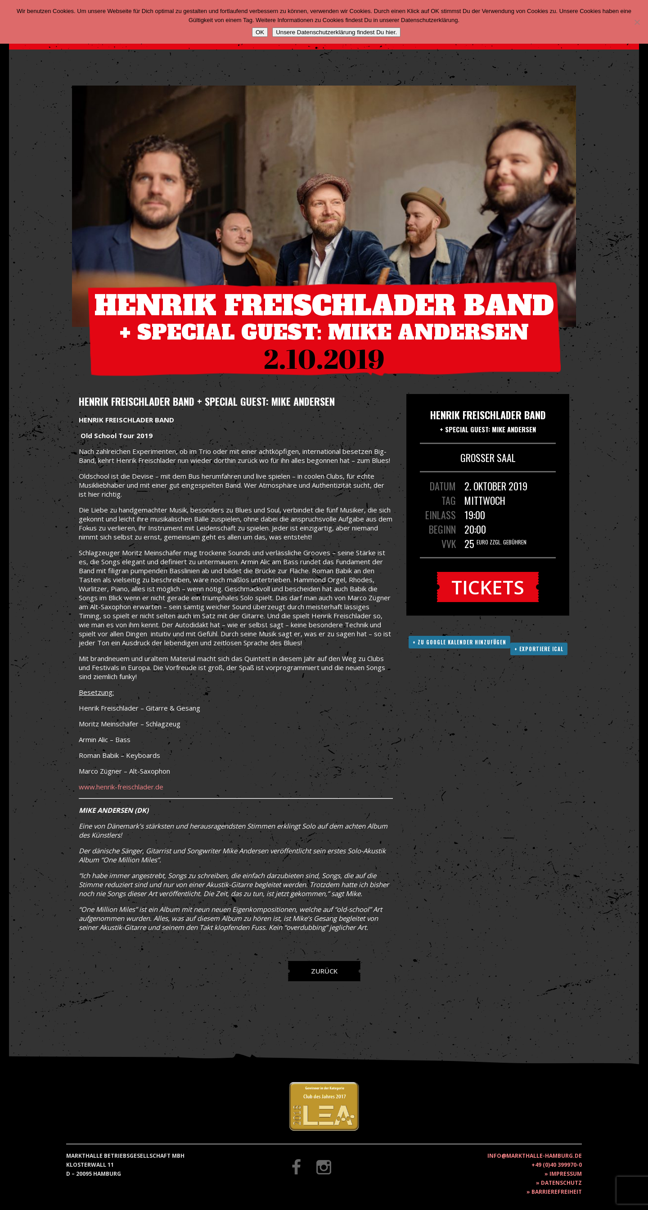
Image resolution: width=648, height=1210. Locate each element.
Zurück (324, 970)
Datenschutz (561, 1183)
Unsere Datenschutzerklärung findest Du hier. (336, 32)
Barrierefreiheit (556, 1192)
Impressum (565, 1174)
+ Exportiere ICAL (538, 649)
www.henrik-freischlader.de (121, 786)
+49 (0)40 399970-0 (556, 1165)
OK (260, 32)
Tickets (487, 587)
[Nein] (636, 22)
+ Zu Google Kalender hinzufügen (459, 642)
